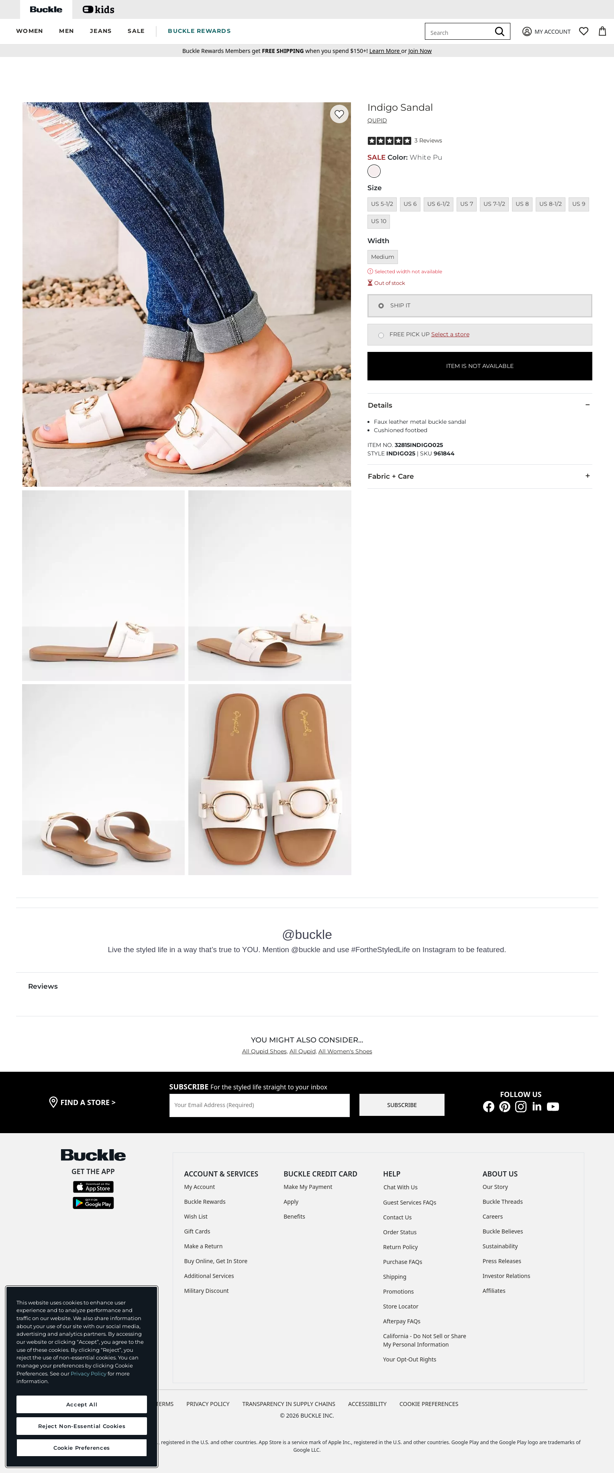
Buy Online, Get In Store (216, 1261)
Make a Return (203, 1246)
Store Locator (400, 1306)
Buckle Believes (503, 1231)
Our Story (495, 1187)
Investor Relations (506, 1276)
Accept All (82, 1404)
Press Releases (502, 1261)
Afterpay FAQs (401, 1321)
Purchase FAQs (402, 1262)
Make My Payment (308, 1187)
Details (480, 404)
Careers (493, 1216)
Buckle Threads (503, 1201)
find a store (88, 1102)
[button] (29, 31)
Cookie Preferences (429, 1404)
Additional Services (209, 1276)
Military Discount (206, 1290)
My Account (199, 1187)
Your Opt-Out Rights (410, 1359)
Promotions (398, 1291)
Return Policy (400, 1247)
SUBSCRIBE (402, 1105)
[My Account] (546, 31)
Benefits (294, 1216)
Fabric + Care (480, 475)
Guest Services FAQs (409, 1202)
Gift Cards (197, 1231)
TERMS (165, 1404)
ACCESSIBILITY (367, 1404)
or (388, 51)
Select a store (450, 334)
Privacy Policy (88, 1373)
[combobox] (459, 31)
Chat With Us (400, 1187)
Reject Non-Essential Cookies (81, 1426)
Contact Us (397, 1217)
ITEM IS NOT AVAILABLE (480, 366)
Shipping (394, 1276)
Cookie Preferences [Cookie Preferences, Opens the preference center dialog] (81, 1448)
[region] (81, 1377)
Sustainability (500, 1246)
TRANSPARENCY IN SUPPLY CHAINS (288, 1404)
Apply (291, 1201)
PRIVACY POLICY (207, 1404)
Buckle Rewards (205, 1201)
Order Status (399, 1232)
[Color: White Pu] (374, 171)
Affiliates (494, 1290)
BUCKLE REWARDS (199, 31)
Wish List (196, 1216)
